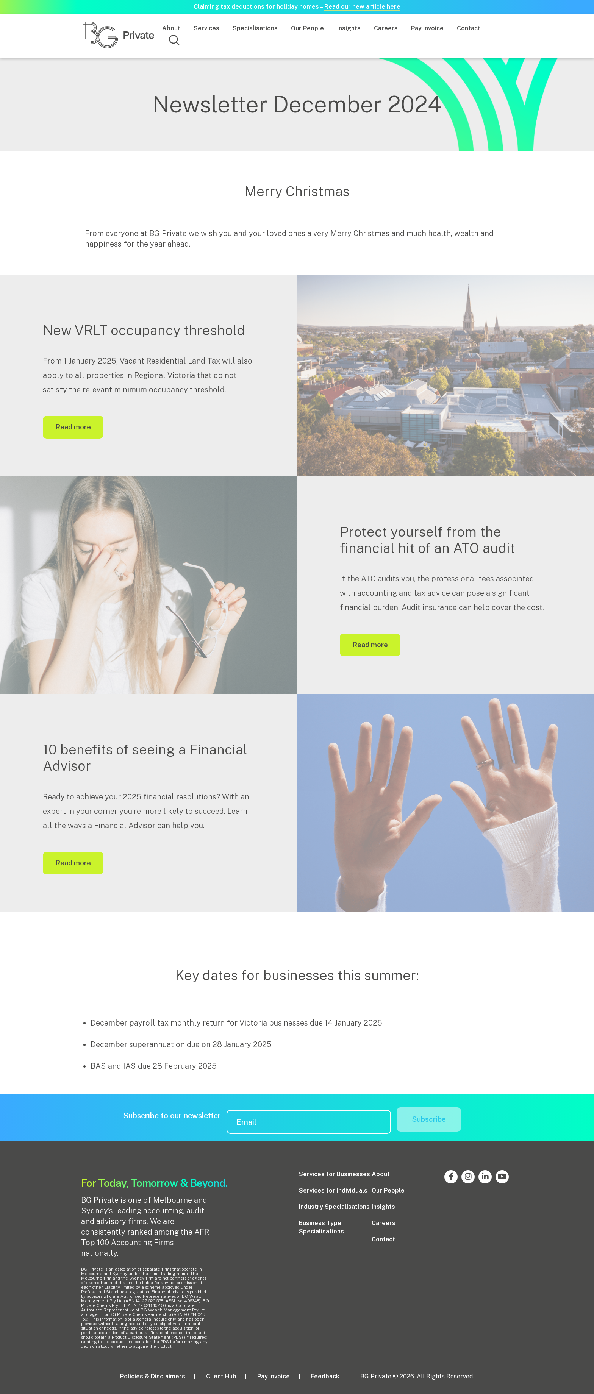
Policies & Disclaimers (152, 1374)
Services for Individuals (333, 1189)
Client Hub (221, 1374)
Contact (468, 28)
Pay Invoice (427, 28)
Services (206, 28)
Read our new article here (362, 6)
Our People (307, 28)
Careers (386, 28)
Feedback (325, 1374)
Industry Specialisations (334, 1205)
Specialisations (255, 28)
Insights (349, 28)
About (171, 28)
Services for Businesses (334, 1172)
